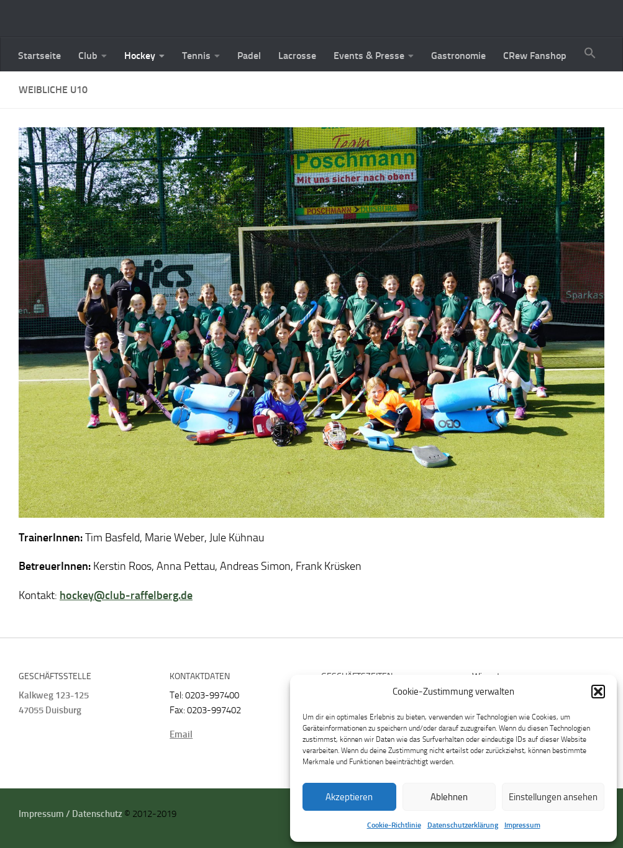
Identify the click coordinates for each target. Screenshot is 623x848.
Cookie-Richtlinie (394, 825)
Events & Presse (369, 55)
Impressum (522, 825)
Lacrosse (297, 55)
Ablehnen (449, 797)
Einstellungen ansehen (553, 797)
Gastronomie (458, 55)
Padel (249, 55)
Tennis (196, 55)
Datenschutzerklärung (462, 825)
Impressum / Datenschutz (70, 813)
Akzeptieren (349, 797)
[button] (598, 691)
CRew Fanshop (534, 55)
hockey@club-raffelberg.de (126, 595)
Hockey (139, 55)
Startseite (39, 55)
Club (88, 55)
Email (181, 734)
